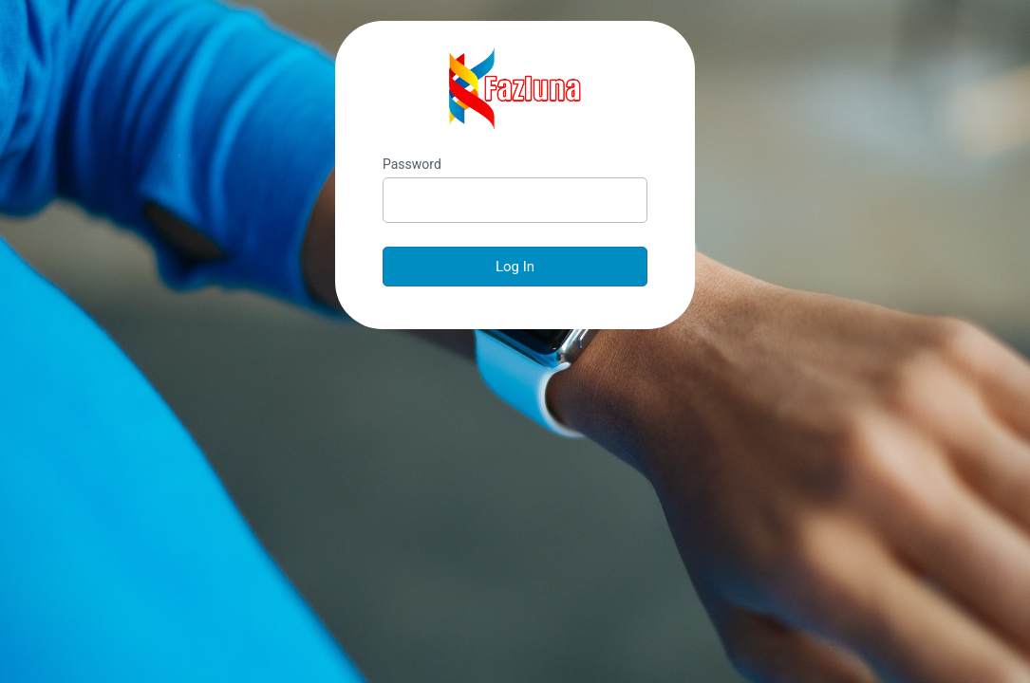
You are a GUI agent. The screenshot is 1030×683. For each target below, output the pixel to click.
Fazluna (515, 89)
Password (412, 164)
